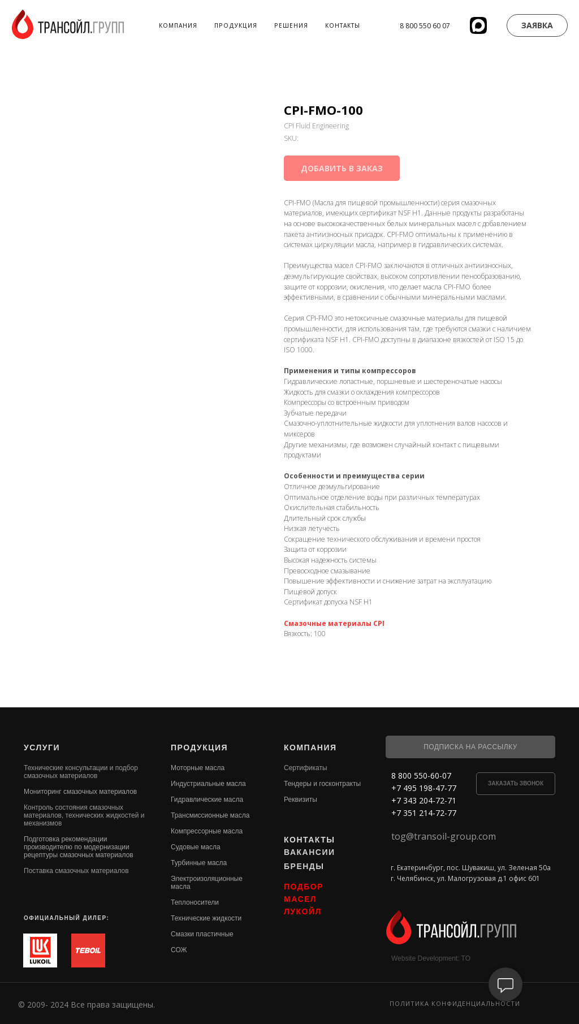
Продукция (235, 25)
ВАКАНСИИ (309, 852)
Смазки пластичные (202, 934)
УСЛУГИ (42, 747)
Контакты (342, 25)
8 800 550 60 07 (425, 26)
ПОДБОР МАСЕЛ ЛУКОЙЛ (303, 899)
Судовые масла (196, 847)
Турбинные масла (199, 863)
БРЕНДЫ (304, 866)
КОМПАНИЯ (310, 747)
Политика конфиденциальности (455, 1003)
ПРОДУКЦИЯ (199, 747)
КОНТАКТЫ (309, 839)
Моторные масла (197, 768)
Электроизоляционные (207, 879)
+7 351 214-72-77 (423, 812)
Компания (178, 25)
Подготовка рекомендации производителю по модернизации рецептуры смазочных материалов (78, 847)
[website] (478, 25)
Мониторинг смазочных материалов (80, 792)
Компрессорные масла (207, 831)
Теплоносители (195, 902)
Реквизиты (300, 799)
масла (181, 887)
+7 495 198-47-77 (423, 788)
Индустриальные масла (208, 784)
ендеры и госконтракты (324, 784)
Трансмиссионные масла (210, 815)
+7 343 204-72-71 (423, 800)
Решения (291, 25)
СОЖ (179, 950)
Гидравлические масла (207, 799)
